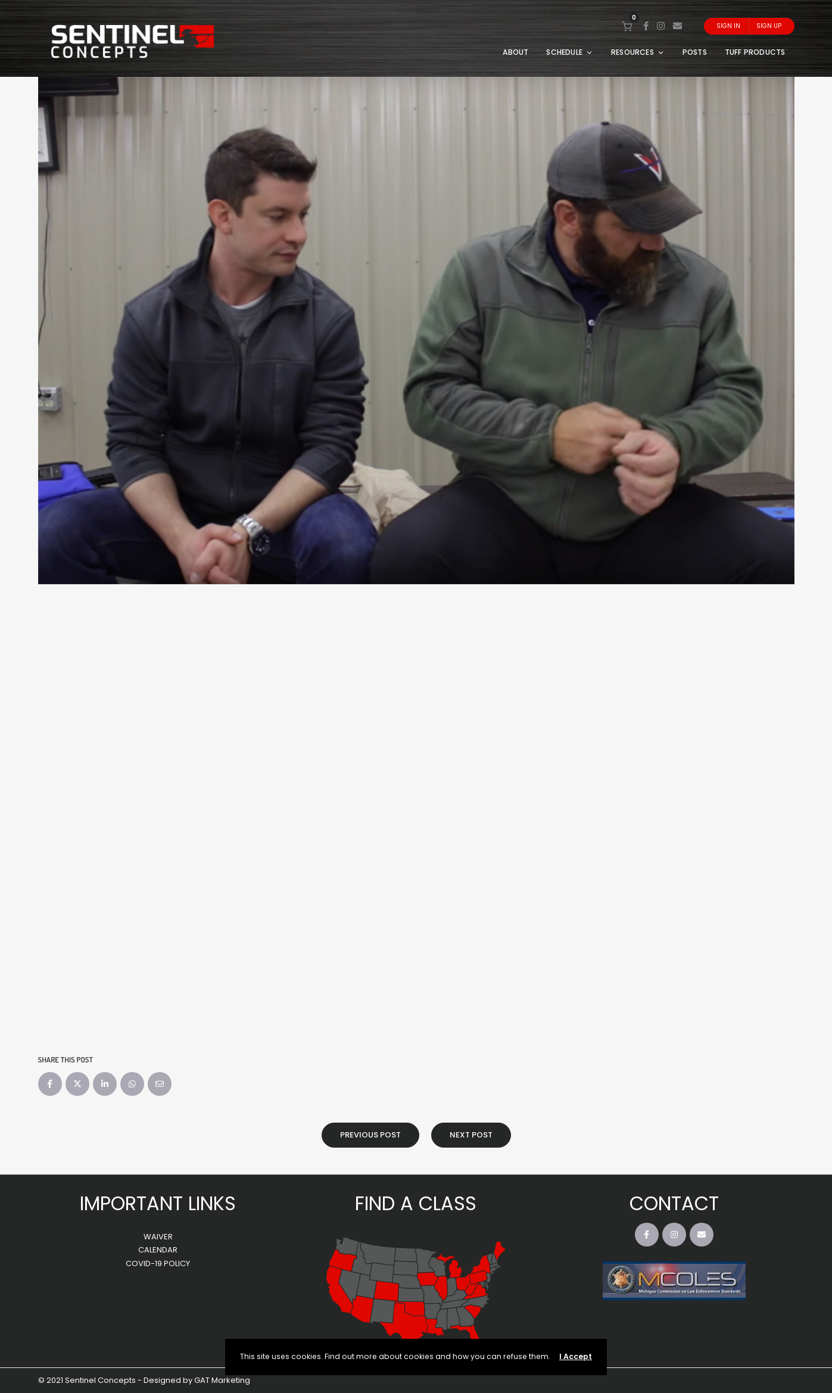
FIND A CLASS (415, 1203)
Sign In (728, 26)
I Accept (575, 1356)
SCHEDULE (569, 52)
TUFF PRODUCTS (755, 52)
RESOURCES (638, 52)
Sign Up (768, 26)
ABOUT (515, 52)
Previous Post (370, 1134)
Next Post (471, 1134)
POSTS (695, 52)
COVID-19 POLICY (158, 1263)
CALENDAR (157, 1249)
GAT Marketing (222, 1380)
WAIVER (158, 1236)
